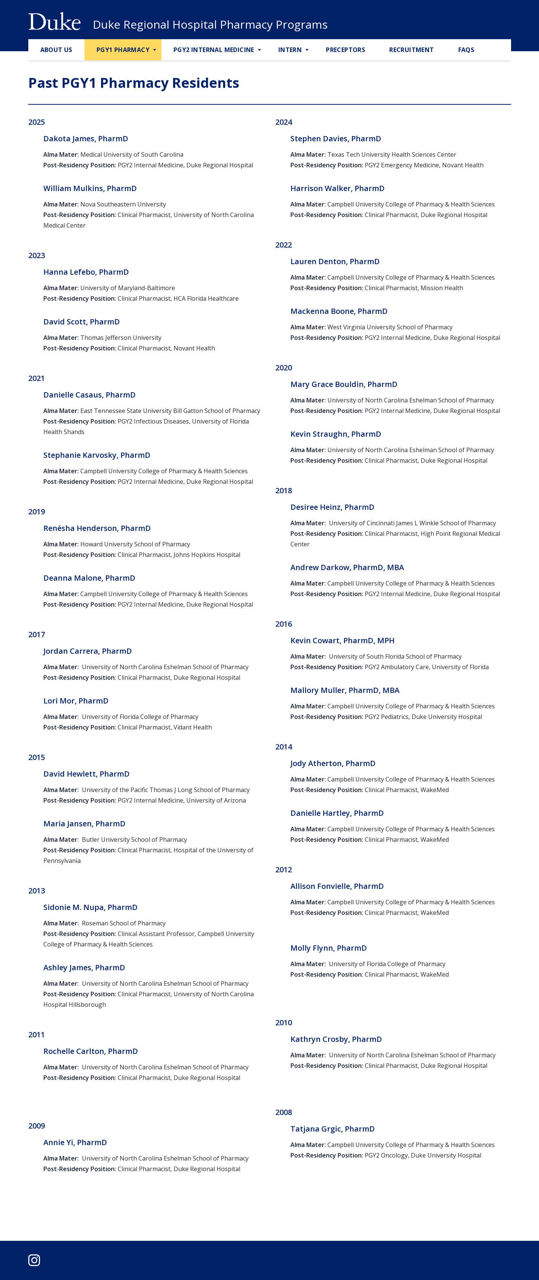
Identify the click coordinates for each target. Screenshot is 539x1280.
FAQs (466, 50)
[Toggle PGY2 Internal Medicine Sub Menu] (260, 50)
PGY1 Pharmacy (123, 50)
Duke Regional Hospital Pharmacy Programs (210, 24)
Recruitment (411, 50)
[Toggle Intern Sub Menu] (308, 50)
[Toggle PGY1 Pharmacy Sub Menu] (155, 50)
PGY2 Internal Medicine (214, 50)
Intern (290, 50)
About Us (56, 50)
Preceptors (345, 50)
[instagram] (34, 1260)
